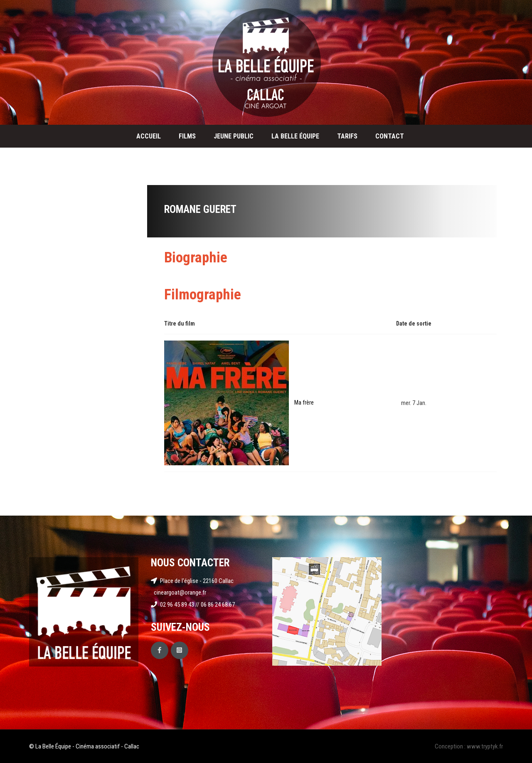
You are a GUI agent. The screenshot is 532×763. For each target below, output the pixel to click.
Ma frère (304, 402)
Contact (389, 136)
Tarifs (347, 136)
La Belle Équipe (295, 136)
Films (187, 136)
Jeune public (234, 136)
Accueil (148, 136)
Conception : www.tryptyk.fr (469, 746)
